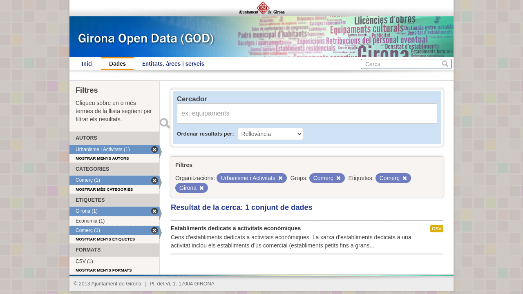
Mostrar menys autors (102, 158)
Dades (117, 64)
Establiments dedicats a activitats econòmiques (236, 228)
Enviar (165, 123)
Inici (87, 64)
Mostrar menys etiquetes (105, 239)
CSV (437, 229)
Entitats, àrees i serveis (173, 64)
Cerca (445, 63)
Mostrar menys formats (104, 270)
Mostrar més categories (104, 189)
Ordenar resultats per (204, 134)
